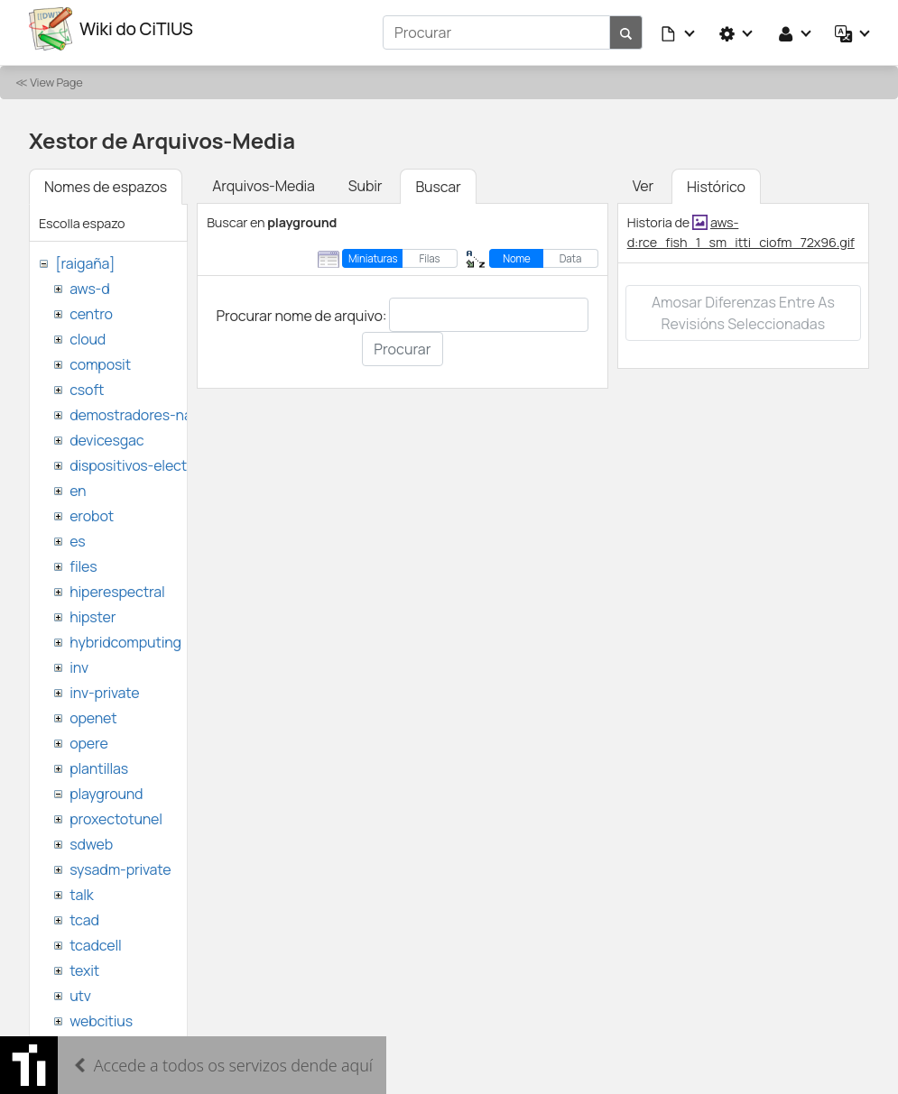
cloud (87, 332)
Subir (365, 178)
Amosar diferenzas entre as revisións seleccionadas (743, 305)
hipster (92, 610)
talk (81, 887)
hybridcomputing (125, 635)
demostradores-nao (134, 408)
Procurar (402, 343)
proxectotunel (115, 812)
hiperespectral (116, 584)
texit (84, 963)
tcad (84, 913)
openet (92, 711)
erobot (91, 509)
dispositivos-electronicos (152, 458)
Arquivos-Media (263, 178)
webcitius (101, 1014)
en (77, 483)
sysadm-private (120, 862)
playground (106, 786)
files (83, 559)
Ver (643, 178)
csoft (86, 382)
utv (80, 988)
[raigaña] (85, 256)
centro (91, 307)
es (77, 534)
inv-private (104, 685)
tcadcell (95, 938)
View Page (56, 75)
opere (88, 736)
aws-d (89, 281)
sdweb (91, 837)
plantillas (98, 761)
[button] (679, 28)
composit (100, 357)
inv (78, 660)
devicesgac (106, 433)
